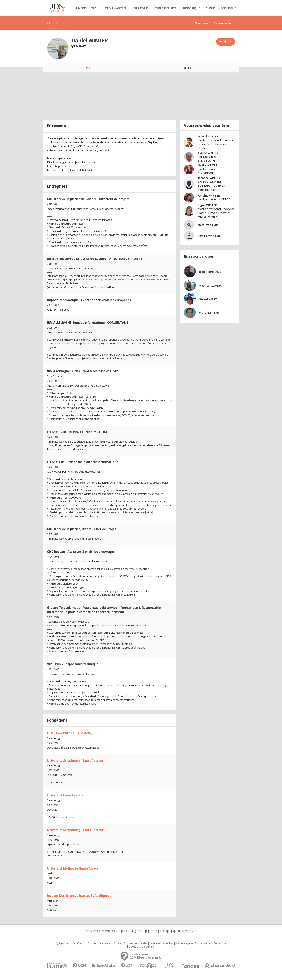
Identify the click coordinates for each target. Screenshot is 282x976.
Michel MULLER (209, 313)
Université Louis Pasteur (65, 795)
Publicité (92, 943)
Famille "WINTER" (209, 235)
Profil (90, 68)
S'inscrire (201, 23)
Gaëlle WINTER (207, 165)
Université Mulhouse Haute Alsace (73, 868)
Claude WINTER (208, 153)
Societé (117, 943)
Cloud (210, 8)
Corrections (220, 943)
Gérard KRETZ (208, 299)
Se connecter (223, 23)
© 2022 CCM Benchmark (141, 946)
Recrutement (105, 943)
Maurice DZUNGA (210, 285)
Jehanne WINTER (209, 178)
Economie (228, 8)
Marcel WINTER (208, 136)
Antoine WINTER (209, 195)
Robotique (191, 8)
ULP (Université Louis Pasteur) (69, 733)
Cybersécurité (165, 8)
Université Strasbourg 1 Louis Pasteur (75, 760)
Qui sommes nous (65, 943)
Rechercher (59, 23)
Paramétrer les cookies (161, 943)
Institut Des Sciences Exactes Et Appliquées (79, 896)
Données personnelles (135, 943)
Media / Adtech (116, 8)
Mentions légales (184, 943)
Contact (81, 943)
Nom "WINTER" (208, 225)
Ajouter (227, 41)
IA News (81, 8)
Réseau (188, 68)
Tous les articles (203, 943)
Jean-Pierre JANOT (211, 272)
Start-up (141, 8)
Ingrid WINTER (207, 205)
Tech (95, 8)
